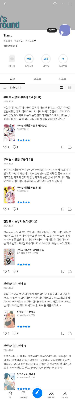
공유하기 (70, 147)
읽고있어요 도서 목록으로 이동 (12, 58)
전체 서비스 (70, 4)
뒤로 (5, 4)
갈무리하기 (63, 147)
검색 (55, 4)
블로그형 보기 (61, 88)
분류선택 (5, 88)
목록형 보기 (70, 88)
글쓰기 (37, 393)
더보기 (62, 4)
